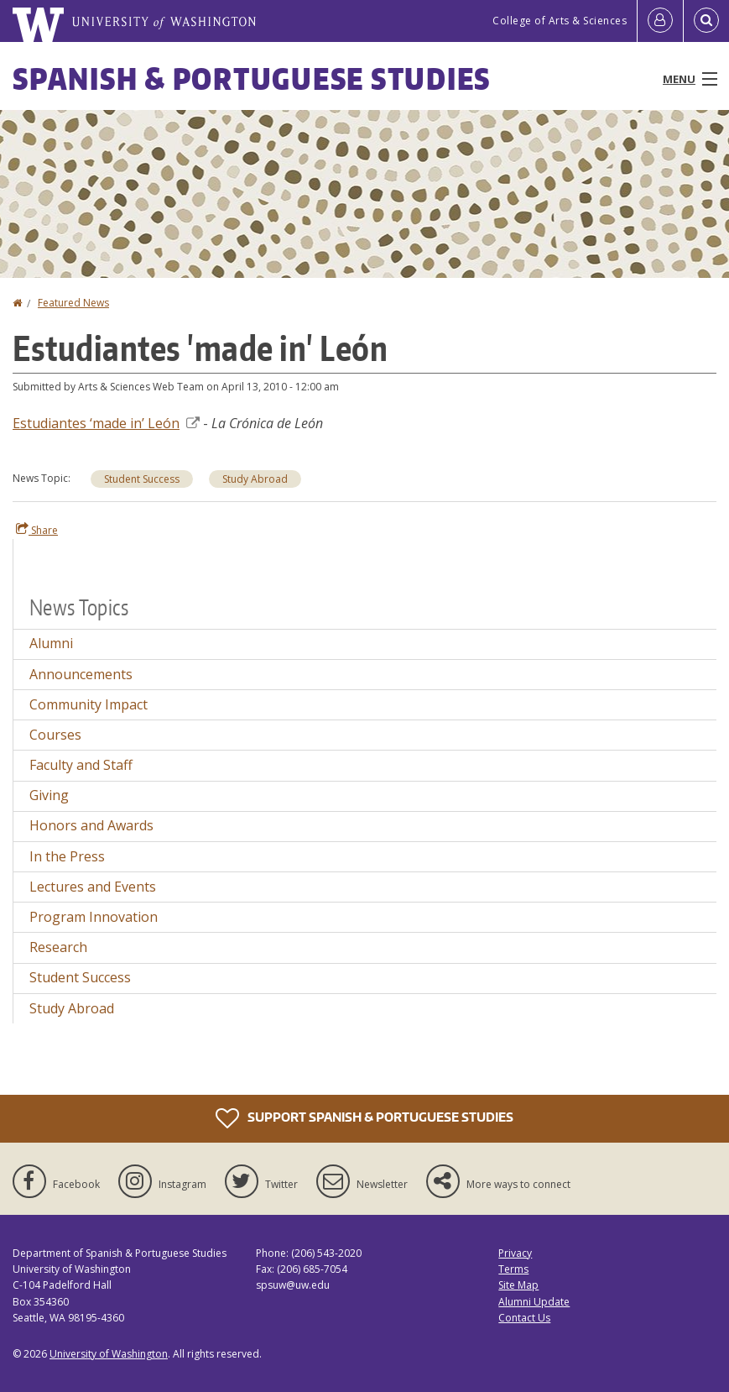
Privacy (515, 1253)
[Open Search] (706, 21)
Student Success (142, 479)
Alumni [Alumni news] (51, 643)
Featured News (73, 303)
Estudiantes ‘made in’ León (106, 423)
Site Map (518, 1285)
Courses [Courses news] (55, 734)
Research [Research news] (58, 947)
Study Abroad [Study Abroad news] (255, 479)
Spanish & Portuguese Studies (252, 78)
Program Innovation (93, 917)
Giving (49, 795)
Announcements (81, 674)
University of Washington (108, 1354)
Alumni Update (534, 1302)
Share (37, 529)
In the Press (67, 856)
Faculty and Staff (81, 765)
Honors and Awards (91, 825)
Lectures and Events (92, 886)
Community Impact (88, 704)
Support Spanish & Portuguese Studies (364, 1118)
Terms (513, 1269)
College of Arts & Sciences (559, 20)
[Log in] (660, 21)
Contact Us (524, 1318)
